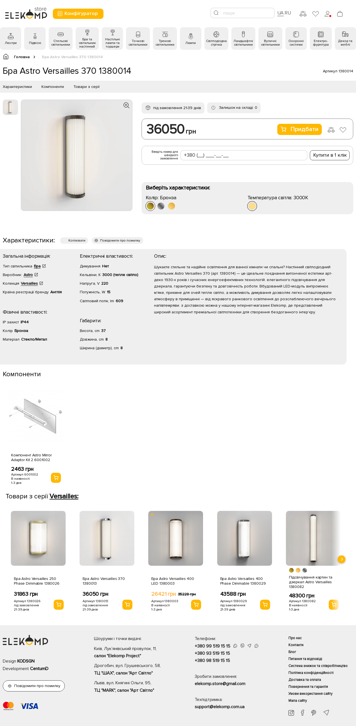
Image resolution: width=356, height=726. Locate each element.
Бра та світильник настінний (87, 43)
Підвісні (35, 43)
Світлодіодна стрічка (216, 43)
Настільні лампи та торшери (112, 43)
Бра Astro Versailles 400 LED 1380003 (172, 581)
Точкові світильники (137, 43)
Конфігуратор (77, 13)
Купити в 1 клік (330, 155)
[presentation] (341, 559)
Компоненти (52, 86)
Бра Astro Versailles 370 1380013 (104, 581)
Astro (28, 274)
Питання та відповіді (305, 659)
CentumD (39, 668)
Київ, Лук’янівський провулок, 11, (134, 653)
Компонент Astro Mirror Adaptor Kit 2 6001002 (31, 457)
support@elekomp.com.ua (219, 707)
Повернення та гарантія (308, 687)
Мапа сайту (297, 700)
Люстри (11, 43)
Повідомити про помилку (120, 240)
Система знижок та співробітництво (318, 666)
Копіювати (76, 240)
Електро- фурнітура (321, 43)
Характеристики (17, 86)
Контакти (295, 645)
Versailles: (64, 496)
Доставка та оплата (304, 680)
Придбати (299, 129)
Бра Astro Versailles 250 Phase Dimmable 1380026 (37, 581)
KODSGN (25, 661)
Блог (292, 652)
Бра (37, 266)
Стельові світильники (60, 43)
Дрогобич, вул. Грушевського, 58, (134, 670)
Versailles (29, 283)
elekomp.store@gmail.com (220, 683)
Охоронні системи (296, 43)
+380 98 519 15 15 (212, 660)
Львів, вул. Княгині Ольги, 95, (134, 687)
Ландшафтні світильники (243, 43)
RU (288, 13)
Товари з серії (86, 86)
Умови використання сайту (310, 693)
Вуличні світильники (270, 43)
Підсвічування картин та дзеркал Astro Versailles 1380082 (310, 582)
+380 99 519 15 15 (212, 646)
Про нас (295, 638)
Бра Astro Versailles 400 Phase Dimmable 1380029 (243, 581)
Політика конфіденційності (310, 673)
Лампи (190, 43)
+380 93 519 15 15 (212, 653)
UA (280, 13)
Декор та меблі (345, 43)
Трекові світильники (164, 43)
